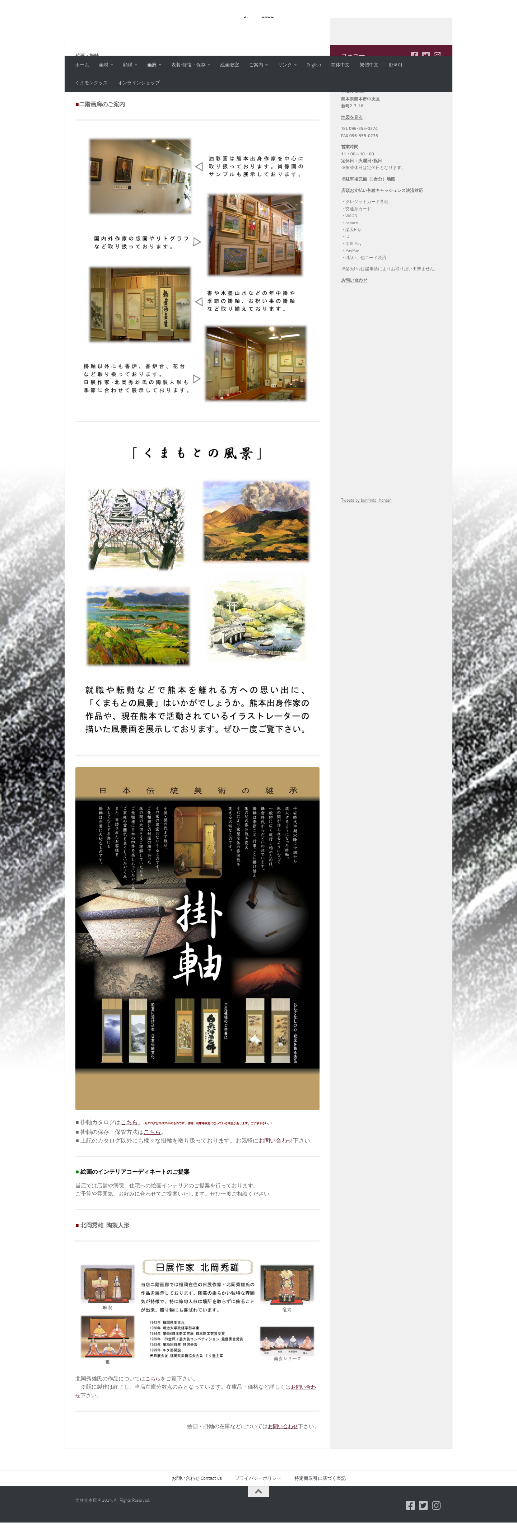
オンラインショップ (139, 82)
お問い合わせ (275, 1187)
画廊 (152, 64)
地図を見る (352, 163)
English (314, 64)
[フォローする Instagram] (437, 102)
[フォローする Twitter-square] (425, 102)
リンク (285, 64)
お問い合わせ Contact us (197, 1525)
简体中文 (340, 64)
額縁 (127, 64)
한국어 (395, 64)
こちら (129, 1168)
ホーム (82, 64)
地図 (391, 225)
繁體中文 (369, 64)
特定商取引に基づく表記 (320, 1525)
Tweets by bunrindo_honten (366, 546)
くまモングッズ (91, 82)
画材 (103, 64)
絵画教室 (229, 64)
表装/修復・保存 (188, 64)
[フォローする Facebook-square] (414, 102)
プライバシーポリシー (258, 1525)
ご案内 (256, 64)
